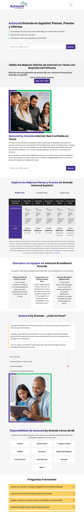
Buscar (71, 47)
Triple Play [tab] (64, 193)
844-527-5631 (42, 81)
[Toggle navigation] (71, 5)
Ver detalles (56, 253)
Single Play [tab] (20, 192)
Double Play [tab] (42, 193)
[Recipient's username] (37, 46)
